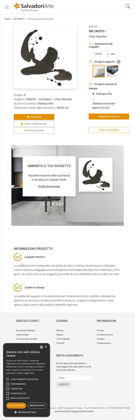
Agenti (59, 334)
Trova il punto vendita (26, 339)
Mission (60, 330)
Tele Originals (63, 339)
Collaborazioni (104, 343)
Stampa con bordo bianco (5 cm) (103, 105)
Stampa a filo (104, 93)
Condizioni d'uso (105, 334)
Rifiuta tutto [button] (37, 405)
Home (8, 19)
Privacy (100, 330)
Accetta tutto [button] (16, 405)
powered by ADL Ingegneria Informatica (74, 411)
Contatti (60, 343)
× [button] (45, 347)
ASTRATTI (19, 19)
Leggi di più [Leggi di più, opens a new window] (29, 373)
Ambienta (34, 116)
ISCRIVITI (63, 384)
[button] (26, 412)
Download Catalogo (25, 330)
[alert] (26, 380)
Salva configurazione (34, 123)
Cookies (101, 339)
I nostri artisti (22, 334)
